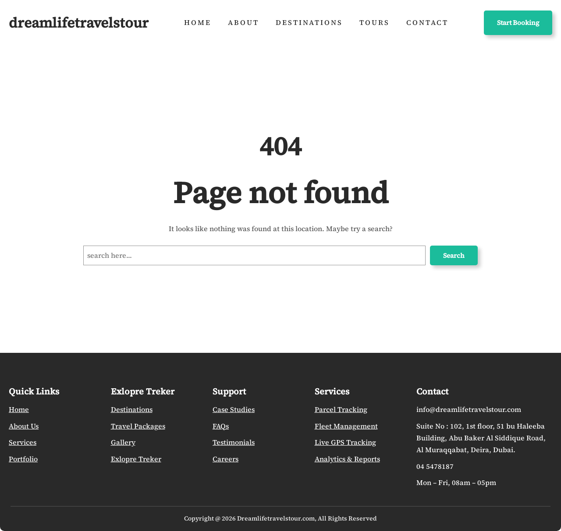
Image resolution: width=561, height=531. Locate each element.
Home (19, 409)
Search (454, 255)
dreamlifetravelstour (79, 22)
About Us (24, 426)
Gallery (123, 442)
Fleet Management (346, 426)
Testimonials (234, 442)
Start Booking (518, 22)
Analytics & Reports (347, 459)
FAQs (221, 426)
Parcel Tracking (341, 409)
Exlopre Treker (136, 459)
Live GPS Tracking (345, 442)
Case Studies (234, 409)
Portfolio (23, 459)
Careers (225, 459)
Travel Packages (138, 426)
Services (22, 442)
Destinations (132, 409)
